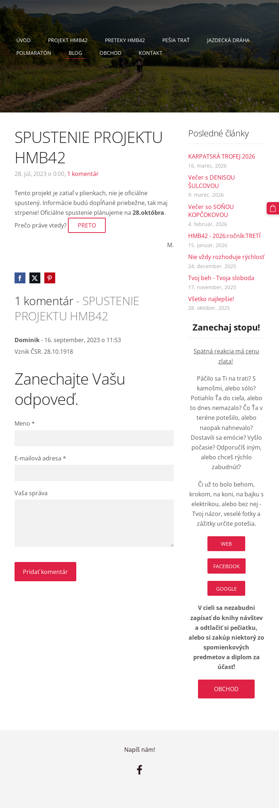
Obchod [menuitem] (110, 52)
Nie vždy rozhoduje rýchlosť (226, 257)
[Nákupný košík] (273, 208)
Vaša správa (31, 493)
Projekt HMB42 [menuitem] (68, 40)
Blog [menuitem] (75, 52)
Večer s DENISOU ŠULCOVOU (211, 181)
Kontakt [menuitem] (150, 52)
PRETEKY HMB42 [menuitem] (125, 40)
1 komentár (83, 174)
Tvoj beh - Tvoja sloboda (221, 278)
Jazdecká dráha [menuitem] (228, 40)
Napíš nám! (139, 750)
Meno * (25, 423)
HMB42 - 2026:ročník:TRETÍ (224, 236)
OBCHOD (226, 689)
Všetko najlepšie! (211, 299)
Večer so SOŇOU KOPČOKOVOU (211, 211)
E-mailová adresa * (40, 458)
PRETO (87, 225)
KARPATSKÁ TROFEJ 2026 (221, 156)
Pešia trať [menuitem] (176, 40)
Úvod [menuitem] (23, 40)
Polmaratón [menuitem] (33, 52)
